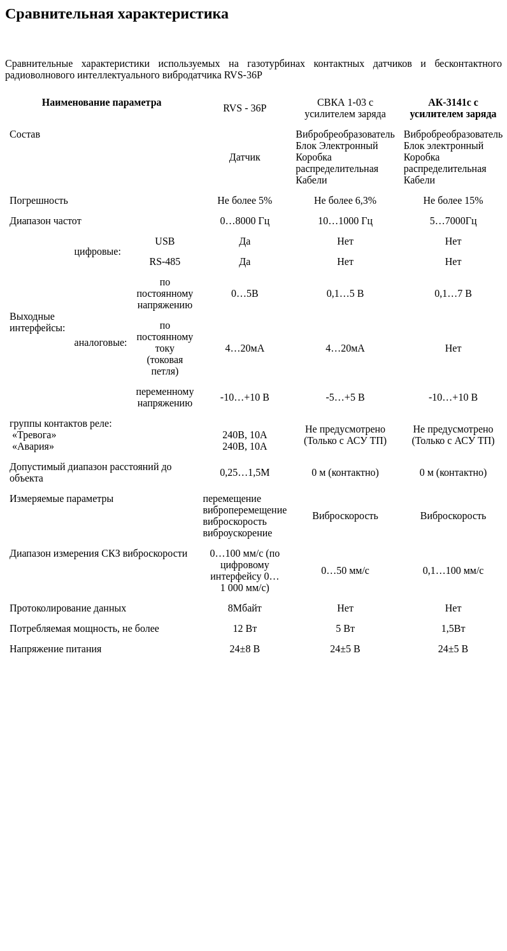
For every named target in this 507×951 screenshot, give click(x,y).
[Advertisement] (251, 797)
